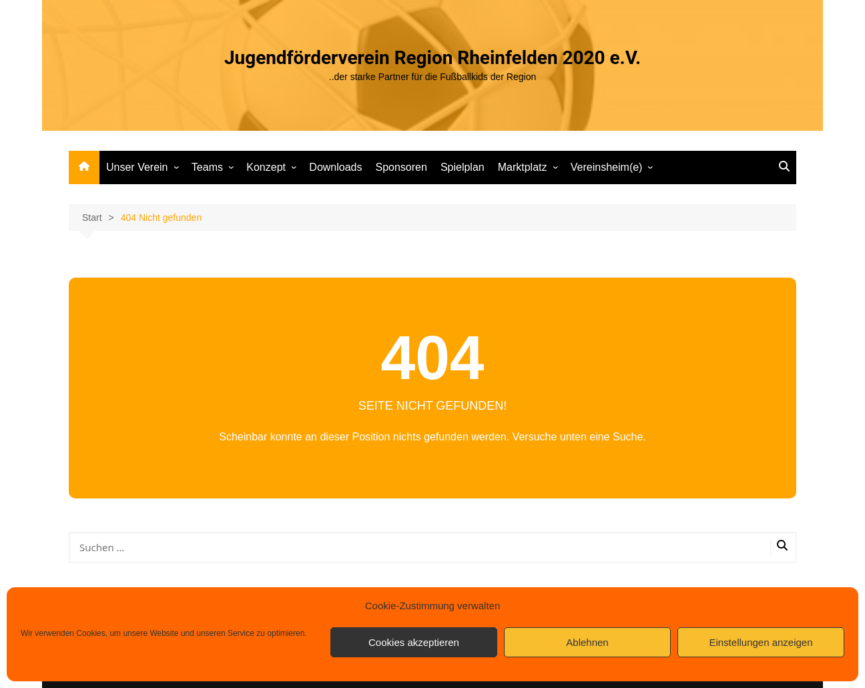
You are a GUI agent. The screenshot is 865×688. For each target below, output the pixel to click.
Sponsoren (400, 167)
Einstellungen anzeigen (760, 642)
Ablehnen (587, 642)
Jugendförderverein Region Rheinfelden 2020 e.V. (432, 58)
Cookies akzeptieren (413, 642)
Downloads (335, 167)
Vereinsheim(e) (607, 167)
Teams (207, 167)
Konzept (266, 167)
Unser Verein (137, 167)
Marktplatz (522, 167)
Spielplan (463, 167)
